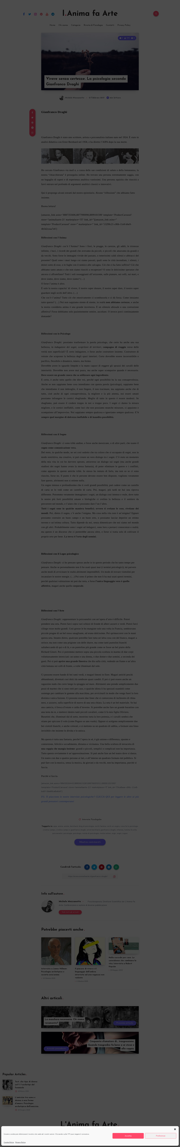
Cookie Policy (9, 1142)
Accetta (128, 1136)
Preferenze (160, 1136)
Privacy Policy (20, 1142)
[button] (175, 1129)
